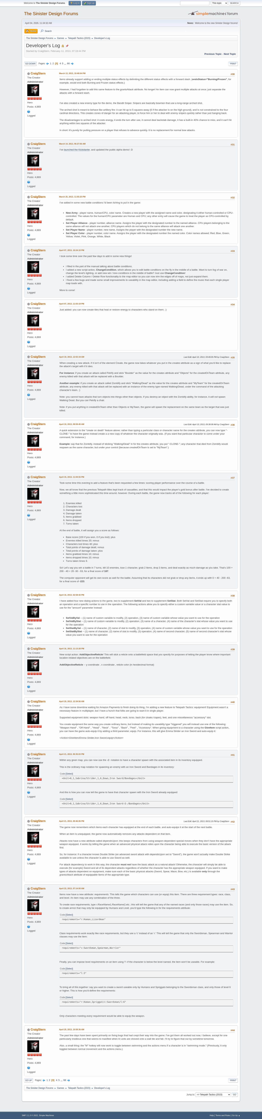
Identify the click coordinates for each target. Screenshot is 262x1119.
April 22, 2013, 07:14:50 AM (71, 888)
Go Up (28, 1080)
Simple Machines (46, 1115)
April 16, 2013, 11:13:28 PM (71, 648)
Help (212, 1115)
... (65, 63)
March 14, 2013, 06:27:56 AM (72, 144)
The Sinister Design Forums (51, 13)
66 (68, 63)
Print (233, 64)
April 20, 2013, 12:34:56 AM (71, 701)
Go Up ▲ (236, 1115)
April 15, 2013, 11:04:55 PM (71, 477)
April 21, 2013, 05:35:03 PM (71, 754)
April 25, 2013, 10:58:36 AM (71, 1029)
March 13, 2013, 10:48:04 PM (72, 73)
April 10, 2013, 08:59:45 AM (71, 424)
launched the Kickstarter (77, 149)
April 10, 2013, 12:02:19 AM (71, 357)
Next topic (230, 54)
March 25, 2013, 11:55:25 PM (72, 197)
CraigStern (38, 73)
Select (69, 774)
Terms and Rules (223, 1115)
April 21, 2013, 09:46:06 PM (71, 821)
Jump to (190, 1094)
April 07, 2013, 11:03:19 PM (71, 304)
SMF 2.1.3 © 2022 (30, 1115)
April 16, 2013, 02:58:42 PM (71, 595)
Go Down (30, 64)
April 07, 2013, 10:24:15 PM (71, 250)
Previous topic (213, 54)
